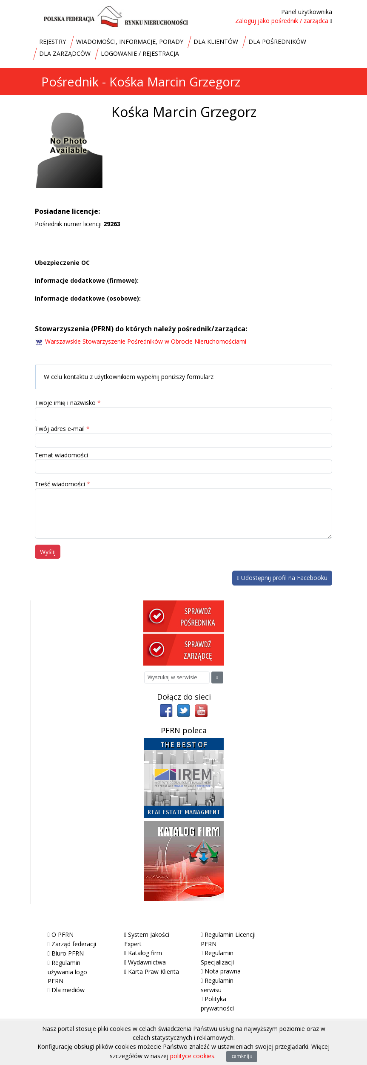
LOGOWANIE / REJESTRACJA (140, 53)
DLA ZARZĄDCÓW (65, 53)
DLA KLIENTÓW (215, 41)
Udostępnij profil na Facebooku (282, 578)
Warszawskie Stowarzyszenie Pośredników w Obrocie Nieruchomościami (145, 341)
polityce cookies (192, 1056)
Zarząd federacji (73, 944)
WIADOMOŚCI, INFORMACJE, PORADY (129, 41)
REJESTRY (52, 41)
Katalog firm (145, 953)
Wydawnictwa (147, 962)
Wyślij (48, 552)
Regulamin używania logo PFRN (67, 972)
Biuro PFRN (67, 953)
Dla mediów (68, 990)
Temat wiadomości (61, 455)
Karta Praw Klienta (153, 971)
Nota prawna (223, 971)
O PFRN (62, 934)
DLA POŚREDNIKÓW (277, 41)
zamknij (241, 1056)
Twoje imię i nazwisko (65, 403)
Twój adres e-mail (60, 429)
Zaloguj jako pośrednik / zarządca (281, 21)
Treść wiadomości (60, 484)
